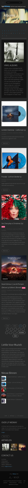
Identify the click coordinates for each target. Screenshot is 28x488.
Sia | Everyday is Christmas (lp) (12, 224)
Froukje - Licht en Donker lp (11, 177)
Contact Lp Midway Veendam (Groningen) (12, 481)
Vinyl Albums (9, 132)
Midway (14, 474)
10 (14, 332)
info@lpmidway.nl (8, 466)
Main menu (2, 2)
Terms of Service (13, 482)
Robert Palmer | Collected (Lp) (15, 399)
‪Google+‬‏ (3, 432)
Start (7, 326)
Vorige (15, 326)
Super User (15, 132)
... (15, 329)
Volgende (21, 332)
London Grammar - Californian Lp (13, 130)
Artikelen (12, 415)
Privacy (20, 482)
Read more (5, 143)
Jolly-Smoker (14, 477)
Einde (15, 336)
